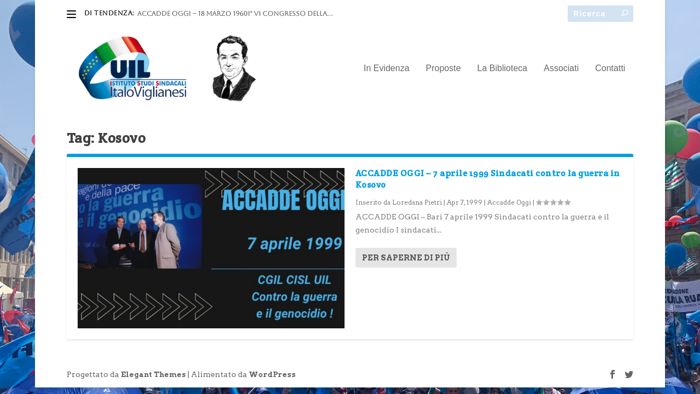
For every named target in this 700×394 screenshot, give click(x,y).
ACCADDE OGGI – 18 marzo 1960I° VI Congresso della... (234, 14)
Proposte (443, 68)
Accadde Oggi (509, 202)
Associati (561, 68)
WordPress (272, 374)
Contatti (610, 68)
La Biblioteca (502, 68)
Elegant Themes (153, 374)
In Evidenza (387, 68)
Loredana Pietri (417, 202)
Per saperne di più (406, 257)
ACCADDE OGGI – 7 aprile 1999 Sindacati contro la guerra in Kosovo (487, 178)
